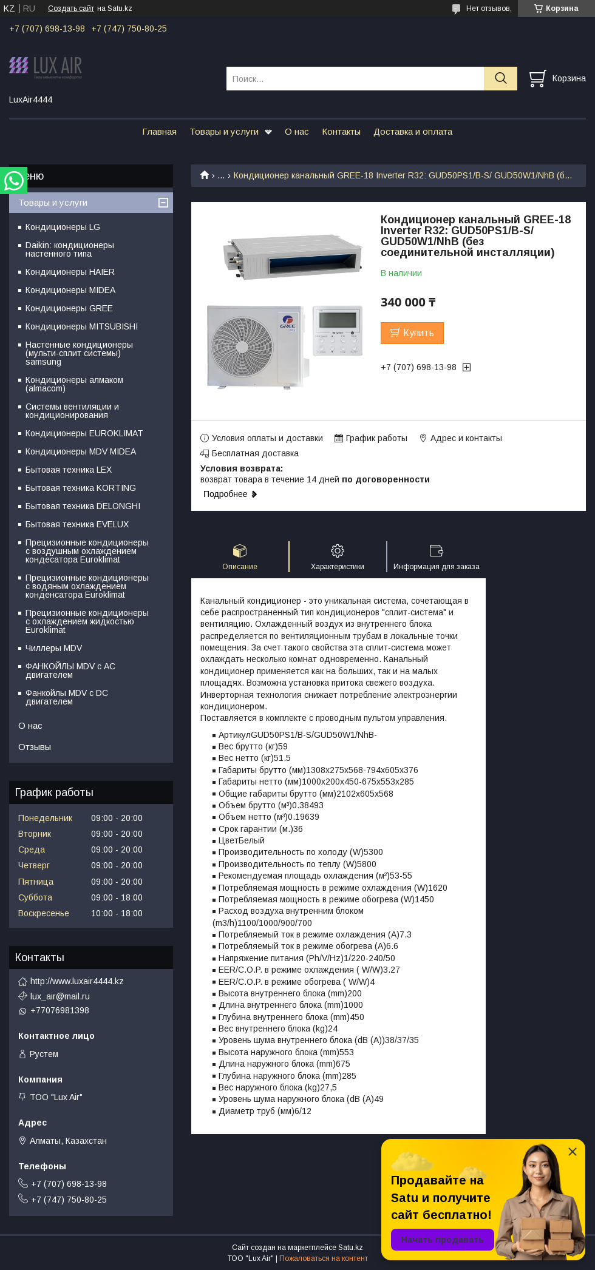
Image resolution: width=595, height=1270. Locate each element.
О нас (297, 131)
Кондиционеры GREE (69, 308)
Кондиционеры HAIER (70, 272)
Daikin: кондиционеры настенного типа (69, 249)
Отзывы (34, 746)
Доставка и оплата (412, 131)
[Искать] (500, 78)
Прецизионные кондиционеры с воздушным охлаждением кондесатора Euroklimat (87, 551)
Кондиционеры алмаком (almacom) (74, 384)
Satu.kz (350, 1247)
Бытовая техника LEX (68, 470)
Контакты (341, 131)
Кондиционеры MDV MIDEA (80, 451)
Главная (159, 131)
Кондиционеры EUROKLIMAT (84, 433)
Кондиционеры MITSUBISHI (81, 326)
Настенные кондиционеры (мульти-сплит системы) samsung (79, 353)
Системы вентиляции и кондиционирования (72, 411)
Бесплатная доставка (255, 453)
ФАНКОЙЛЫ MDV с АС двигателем (70, 670)
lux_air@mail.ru (60, 996)
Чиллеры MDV (53, 648)
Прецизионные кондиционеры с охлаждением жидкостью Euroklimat (87, 621)
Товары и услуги (224, 131)
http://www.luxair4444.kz (77, 981)
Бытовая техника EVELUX (77, 524)
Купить (418, 333)
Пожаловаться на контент (323, 1258)
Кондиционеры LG (62, 227)
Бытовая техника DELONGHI (82, 506)
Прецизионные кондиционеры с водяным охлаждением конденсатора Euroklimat (87, 586)
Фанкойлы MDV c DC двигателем (66, 697)
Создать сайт (71, 8)
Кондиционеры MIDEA (70, 290)
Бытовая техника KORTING (80, 488)
